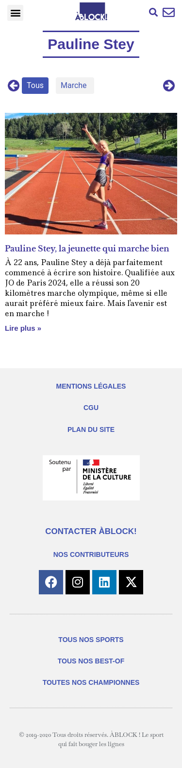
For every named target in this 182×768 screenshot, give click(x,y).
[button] (15, 13)
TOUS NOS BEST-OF (91, 661)
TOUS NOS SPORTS (90, 639)
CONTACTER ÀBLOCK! (91, 531)
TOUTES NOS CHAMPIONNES (91, 682)
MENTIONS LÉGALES (91, 386)
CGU (91, 407)
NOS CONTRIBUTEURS (91, 554)
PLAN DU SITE (91, 429)
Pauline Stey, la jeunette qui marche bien (87, 248)
